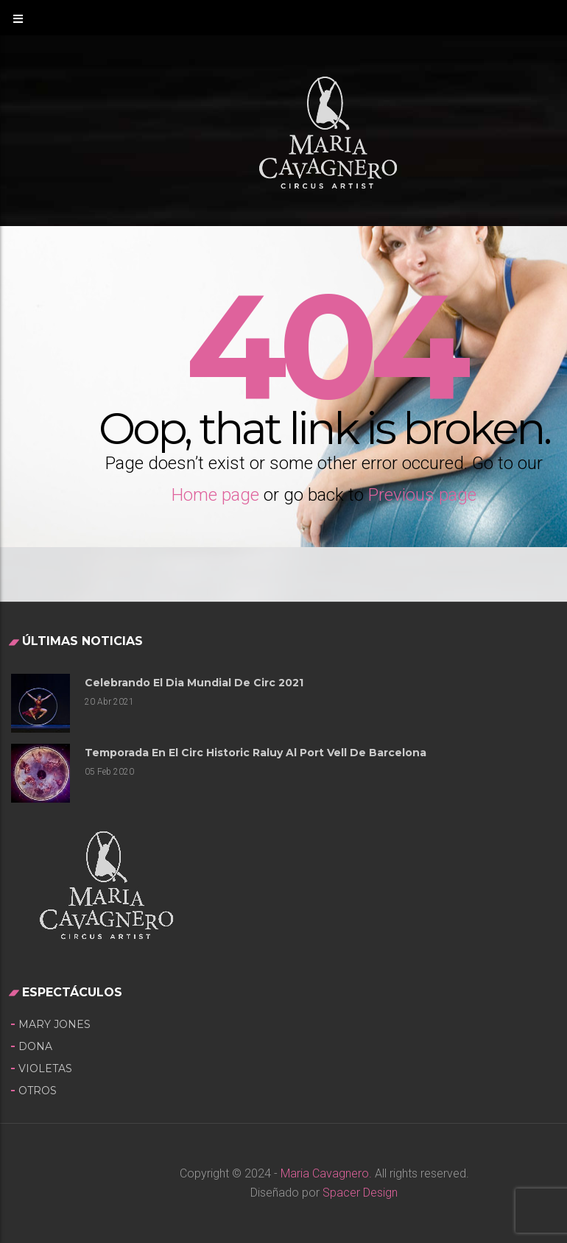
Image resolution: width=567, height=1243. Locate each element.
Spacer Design (360, 1193)
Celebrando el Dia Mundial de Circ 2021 (194, 682)
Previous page (422, 495)
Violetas (45, 1068)
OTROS (37, 1090)
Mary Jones (54, 1024)
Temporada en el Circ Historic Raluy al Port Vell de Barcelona (255, 752)
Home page (215, 495)
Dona (35, 1046)
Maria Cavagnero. (325, 1173)
